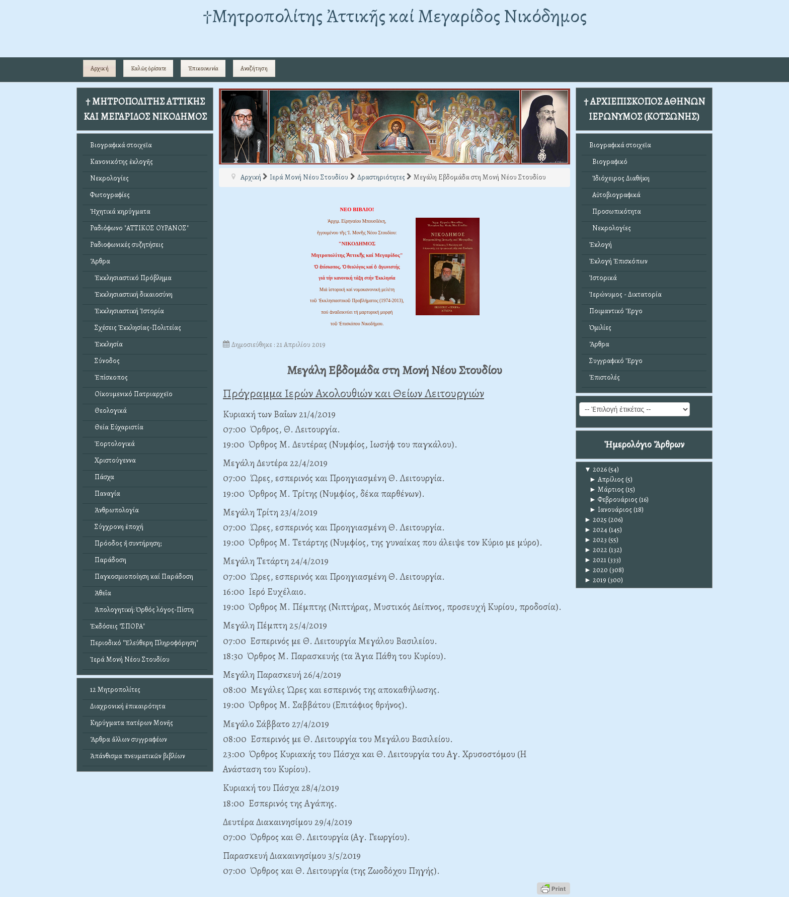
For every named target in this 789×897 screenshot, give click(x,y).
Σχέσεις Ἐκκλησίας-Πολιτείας (135, 327)
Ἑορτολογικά (112, 444)
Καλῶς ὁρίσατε (148, 68)
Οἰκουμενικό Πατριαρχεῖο (131, 394)
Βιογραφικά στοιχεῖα (121, 145)
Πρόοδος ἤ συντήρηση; (126, 543)
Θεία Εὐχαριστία (116, 427)
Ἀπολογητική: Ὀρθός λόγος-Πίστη (142, 609)
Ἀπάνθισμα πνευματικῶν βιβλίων (137, 756)
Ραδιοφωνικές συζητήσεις (127, 244)
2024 (595, 529)
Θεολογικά (108, 410)
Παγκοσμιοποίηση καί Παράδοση (141, 576)
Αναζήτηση (254, 68)
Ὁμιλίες (600, 327)
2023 (595, 540)
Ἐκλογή (600, 244)
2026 (595, 469)
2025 (595, 519)
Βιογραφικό (608, 161)
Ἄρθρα (100, 261)
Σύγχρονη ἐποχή (116, 526)
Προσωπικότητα (615, 211)
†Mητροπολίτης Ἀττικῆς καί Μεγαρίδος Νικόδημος (395, 16)
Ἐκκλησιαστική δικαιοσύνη (131, 294)
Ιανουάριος (610, 509)
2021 (595, 560)
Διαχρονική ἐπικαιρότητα (128, 706)
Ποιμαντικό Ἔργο (616, 311)
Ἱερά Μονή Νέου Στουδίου (130, 659)
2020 (596, 570)
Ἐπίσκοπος (109, 377)
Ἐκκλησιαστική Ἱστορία (127, 311)
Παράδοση (108, 560)
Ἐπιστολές (604, 377)
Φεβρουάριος (613, 499)
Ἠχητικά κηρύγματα (120, 211)
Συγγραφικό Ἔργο (616, 361)
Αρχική (100, 68)
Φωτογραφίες (110, 195)
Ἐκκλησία (106, 344)
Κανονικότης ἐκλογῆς (121, 161)
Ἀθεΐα (100, 593)
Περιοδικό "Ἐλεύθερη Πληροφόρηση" (144, 643)
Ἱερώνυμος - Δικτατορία (625, 294)
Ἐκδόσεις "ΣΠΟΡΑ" (117, 626)
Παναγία (105, 493)
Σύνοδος (105, 361)
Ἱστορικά (603, 278)
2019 (595, 580)
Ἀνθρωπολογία (114, 510)
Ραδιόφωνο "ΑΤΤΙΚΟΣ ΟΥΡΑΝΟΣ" (139, 228)
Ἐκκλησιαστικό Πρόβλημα (131, 278)
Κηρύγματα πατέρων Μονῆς (131, 723)
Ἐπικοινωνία (203, 68)
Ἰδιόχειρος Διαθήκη (619, 178)
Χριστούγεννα (113, 460)
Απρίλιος (606, 479)
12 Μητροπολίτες (115, 689)
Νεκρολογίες (109, 178)
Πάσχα (102, 477)
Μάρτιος (606, 489)
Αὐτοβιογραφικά (615, 195)
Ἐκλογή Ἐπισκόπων (618, 261)
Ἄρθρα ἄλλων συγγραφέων (128, 739)
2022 (595, 550)
